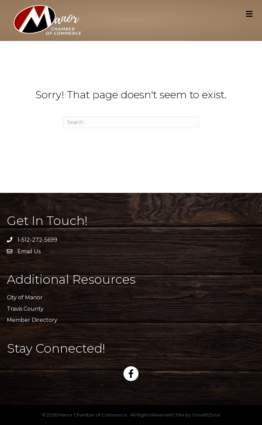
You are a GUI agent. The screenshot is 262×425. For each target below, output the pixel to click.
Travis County (25, 309)
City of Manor (25, 297)
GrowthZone (206, 414)
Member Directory (32, 320)
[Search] (131, 122)
